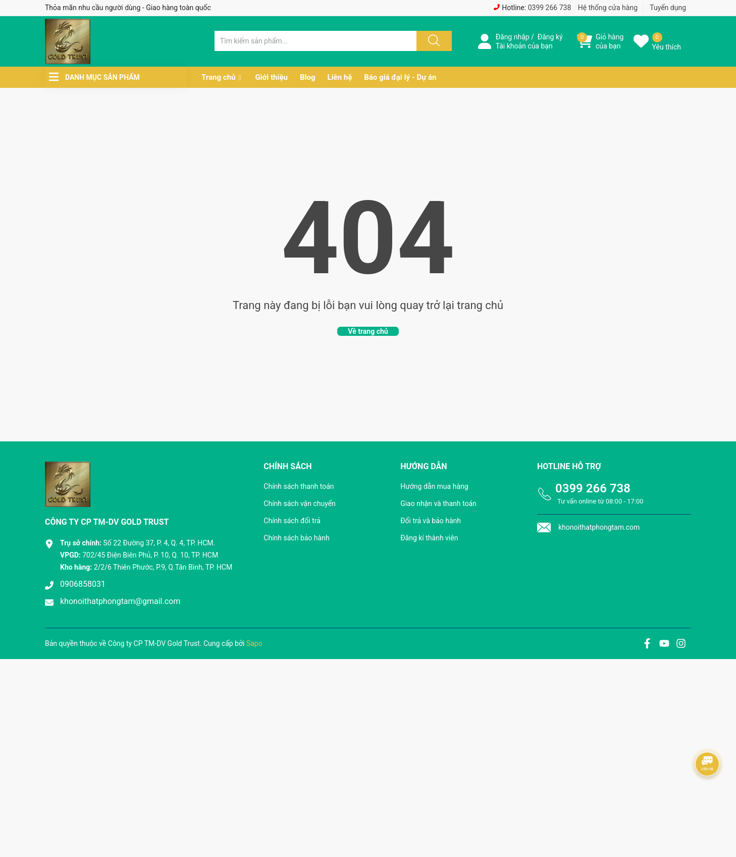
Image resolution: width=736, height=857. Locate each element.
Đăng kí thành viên (429, 538)
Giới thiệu (271, 77)
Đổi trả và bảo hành (430, 521)
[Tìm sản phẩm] (315, 41)
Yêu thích (666, 47)
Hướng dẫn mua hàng (434, 486)
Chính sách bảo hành (296, 538)
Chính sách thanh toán (299, 486)
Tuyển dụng (668, 8)
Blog (308, 77)
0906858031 (83, 584)
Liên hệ (339, 77)
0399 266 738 (549, 8)
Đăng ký (550, 37)
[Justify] (432, 41)
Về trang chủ (368, 331)
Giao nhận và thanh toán (438, 503)
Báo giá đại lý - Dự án (400, 77)
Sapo (254, 643)
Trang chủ (218, 77)
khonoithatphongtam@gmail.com (120, 601)
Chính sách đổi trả (292, 521)
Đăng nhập (513, 37)
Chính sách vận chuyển (300, 503)
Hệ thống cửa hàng (608, 8)
